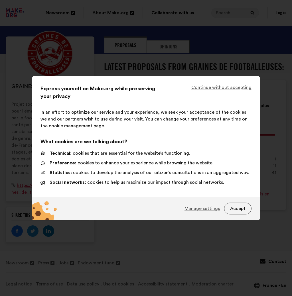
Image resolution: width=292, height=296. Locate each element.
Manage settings (202, 208)
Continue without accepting (221, 87)
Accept (238, 208)
